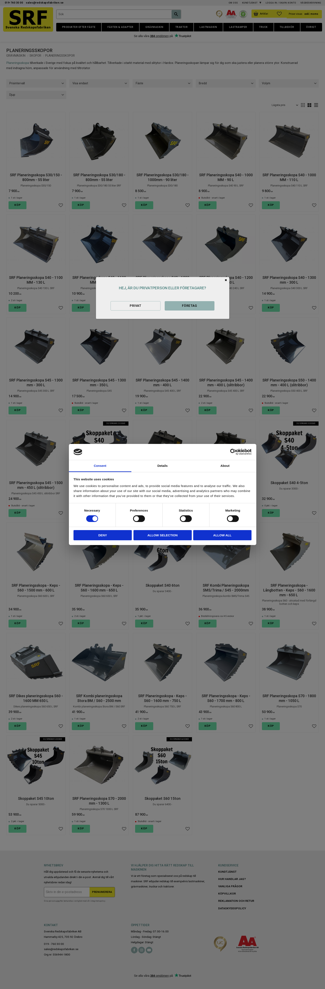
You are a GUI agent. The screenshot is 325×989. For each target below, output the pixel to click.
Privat (135, 305)
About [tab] (224, 465)
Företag (189, 305)
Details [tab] (162, 465)
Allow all (222, 535)
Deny (102, 535)
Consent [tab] (100, 465)
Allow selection (162, 535)
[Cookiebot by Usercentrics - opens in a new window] (233, 452)
